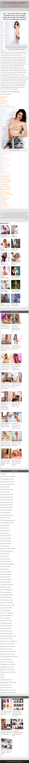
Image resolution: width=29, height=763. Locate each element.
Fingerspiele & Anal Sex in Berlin (8, 651)
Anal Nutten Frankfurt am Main (8, 548)
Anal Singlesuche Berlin (6, 623)
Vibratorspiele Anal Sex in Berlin (8, 690)
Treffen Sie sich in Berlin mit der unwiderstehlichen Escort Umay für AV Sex (16, 328)
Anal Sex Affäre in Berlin (6, 607)
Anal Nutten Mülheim (5, 566)
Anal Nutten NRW (5, 569)
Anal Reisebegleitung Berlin (7, 594)
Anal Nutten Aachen (5, 525)
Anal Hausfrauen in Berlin (6, 502)
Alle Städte (3, 474)
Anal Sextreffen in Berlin (6, 620)
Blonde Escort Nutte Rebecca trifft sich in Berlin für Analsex (16, 404)
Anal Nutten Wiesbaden (6, 579)
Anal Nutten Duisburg (6, 540)
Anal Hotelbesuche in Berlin (7, 515)
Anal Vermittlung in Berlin (6, 625)
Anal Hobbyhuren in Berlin (7, 504)
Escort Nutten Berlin (14, 3)
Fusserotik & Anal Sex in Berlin (8, 654)
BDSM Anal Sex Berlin (6, 628)
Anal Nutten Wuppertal (6, 582)
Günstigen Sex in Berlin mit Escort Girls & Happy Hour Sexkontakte (6, 732)
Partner (3, 674)
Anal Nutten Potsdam (6, 576)
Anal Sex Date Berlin (5, 610)
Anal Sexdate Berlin (5, 618)
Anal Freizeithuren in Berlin (7, 494)
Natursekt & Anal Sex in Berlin (7, 669)
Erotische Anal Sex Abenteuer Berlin (9, 641)
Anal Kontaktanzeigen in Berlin (8, 520)
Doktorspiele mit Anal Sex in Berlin (8, 636)
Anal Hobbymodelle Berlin (7, 507)
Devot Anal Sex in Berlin (6, 631)
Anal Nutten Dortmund (6, 538)
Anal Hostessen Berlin (6, 512)
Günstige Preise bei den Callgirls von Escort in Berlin (6, 752)
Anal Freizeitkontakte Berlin (7, 497)
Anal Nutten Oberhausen (6, 571)
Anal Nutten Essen (5, 546)
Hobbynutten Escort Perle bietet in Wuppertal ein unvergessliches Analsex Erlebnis (5, 406)
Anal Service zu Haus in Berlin (7, 605)
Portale (2, 677)
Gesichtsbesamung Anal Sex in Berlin (9, 656)
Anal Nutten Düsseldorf (6, 543)
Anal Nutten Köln (5, 556)
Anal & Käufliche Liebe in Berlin (8, 476)
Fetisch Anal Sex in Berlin (6, 649)
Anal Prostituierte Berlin (6, 592)
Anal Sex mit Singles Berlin (7, 612)
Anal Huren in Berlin (5, 517)
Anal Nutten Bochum (5, 530)
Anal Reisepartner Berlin (6, 597)
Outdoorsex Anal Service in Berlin (8, 672)
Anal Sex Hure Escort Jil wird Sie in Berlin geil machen (16, 444)
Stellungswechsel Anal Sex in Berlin (9, 682)
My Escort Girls (16, 91)
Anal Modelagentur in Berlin (7, 522)
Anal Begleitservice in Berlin (7, 481)
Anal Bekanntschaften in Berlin (8, 484)
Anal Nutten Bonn (5, 533)
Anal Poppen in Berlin (6, 587)
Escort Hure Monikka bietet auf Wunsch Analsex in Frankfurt (5, 425)
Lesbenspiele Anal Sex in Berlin (8, 664)
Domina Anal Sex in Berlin (7, 638)
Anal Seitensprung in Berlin (7, 600)
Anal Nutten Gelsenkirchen (7, 551)
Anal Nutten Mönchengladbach (8, 564)
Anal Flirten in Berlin (5, 492)
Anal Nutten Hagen (5, 553)
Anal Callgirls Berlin (5, 486)
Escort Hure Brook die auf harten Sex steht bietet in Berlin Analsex (6, 444)
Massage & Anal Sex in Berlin (7, 667)
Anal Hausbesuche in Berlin (7, 499)
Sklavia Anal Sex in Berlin (6, 679)
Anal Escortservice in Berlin (7, 489)
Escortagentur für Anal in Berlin (8, 646)
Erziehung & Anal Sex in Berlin (7, 643)
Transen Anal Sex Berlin (6, 687)
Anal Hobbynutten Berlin (6, 510)
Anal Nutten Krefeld (5, 558)
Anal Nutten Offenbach (6, 574)
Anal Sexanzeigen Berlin (6, 615)
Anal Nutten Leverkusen (6, 561)
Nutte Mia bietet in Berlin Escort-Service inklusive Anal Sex (5, 327)
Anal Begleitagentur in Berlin (7, 479)
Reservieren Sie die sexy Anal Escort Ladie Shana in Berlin (17, 347)
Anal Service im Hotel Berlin (7, 602)
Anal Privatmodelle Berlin (6, 589)
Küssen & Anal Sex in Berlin (7, 661)
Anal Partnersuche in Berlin (7, 584)
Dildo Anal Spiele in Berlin (6, 633)
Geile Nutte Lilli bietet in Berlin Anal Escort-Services (16, 385)
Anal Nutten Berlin (5, 528)
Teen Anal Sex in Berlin (6, 685)
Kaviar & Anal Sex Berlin (6, 659)
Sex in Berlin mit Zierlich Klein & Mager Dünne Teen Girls (6, 713)
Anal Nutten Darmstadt (6, 535)
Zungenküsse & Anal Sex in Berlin (8, 692)
